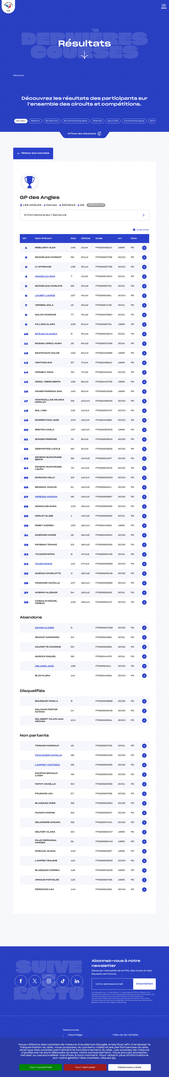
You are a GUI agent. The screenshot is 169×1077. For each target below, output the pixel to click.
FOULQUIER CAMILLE (48, 755)
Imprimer (141, 229)
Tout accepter (40, 1067)
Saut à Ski (113, 121)
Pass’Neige (75, 1035)
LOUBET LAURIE (45, 296)
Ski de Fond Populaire (75, 121)
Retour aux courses (33, 153)
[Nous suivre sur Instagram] (48, 981)
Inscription (144, 984)
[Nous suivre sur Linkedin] (78, 981)
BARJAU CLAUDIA (46, 334)
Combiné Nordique (134, 121)
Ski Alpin (20, 121)
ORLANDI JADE (44, 666)
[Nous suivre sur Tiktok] (63, 981)
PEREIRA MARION (46, 497)
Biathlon (35, 121)
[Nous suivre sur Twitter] (33, 981)
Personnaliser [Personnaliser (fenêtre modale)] (129, 1067)
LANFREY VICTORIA (47, 765)
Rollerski (97, 121)
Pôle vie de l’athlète (125, 1035)
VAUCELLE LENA (45, 277)
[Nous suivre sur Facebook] (18, 981)
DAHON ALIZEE (44, 628)
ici (125, 1002)
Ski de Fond (52, 121)
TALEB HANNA (43, 564)
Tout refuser (85, 1067)
